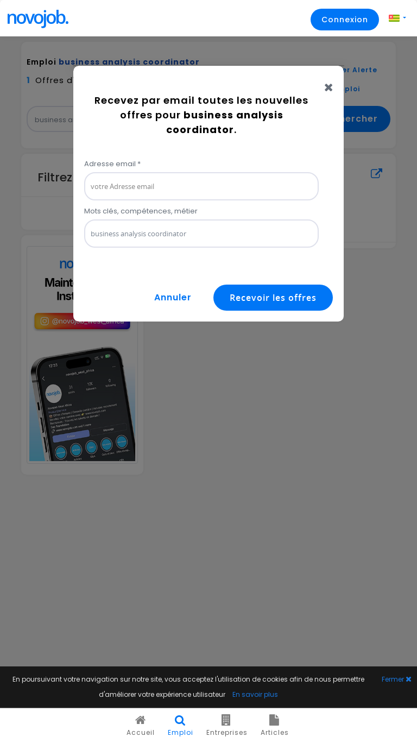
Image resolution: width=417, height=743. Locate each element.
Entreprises (227, 726)
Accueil (141, 726)
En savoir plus (255, 694)
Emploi (180, 726)
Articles (275, 726)
